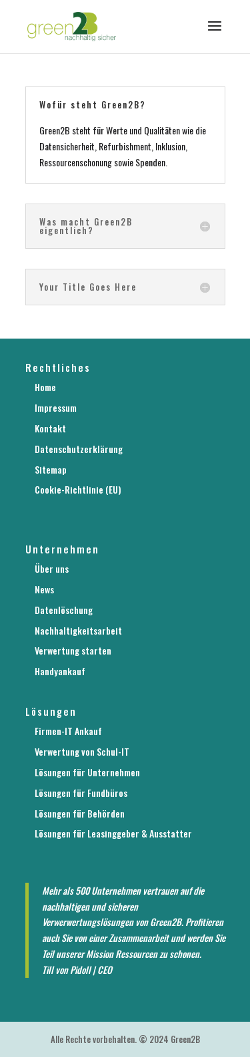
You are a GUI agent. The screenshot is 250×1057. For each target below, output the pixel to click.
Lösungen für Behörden (80, 813)
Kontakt (50, 428)
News (44, 589)
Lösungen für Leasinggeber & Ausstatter (113, 833)
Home (45, 387)
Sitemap (51, 469)
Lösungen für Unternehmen (87, 772)
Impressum (56, 407)
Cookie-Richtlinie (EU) (78, 489)
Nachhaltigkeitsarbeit (78, 630)
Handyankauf (60, 671)
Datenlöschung (64, 610)
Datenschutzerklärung (79, 449)
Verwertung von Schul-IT (82, 751)
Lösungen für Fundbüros (81, 793)
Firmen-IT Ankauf (68, 731)
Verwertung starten (73, 650)
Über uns (52, 568)
